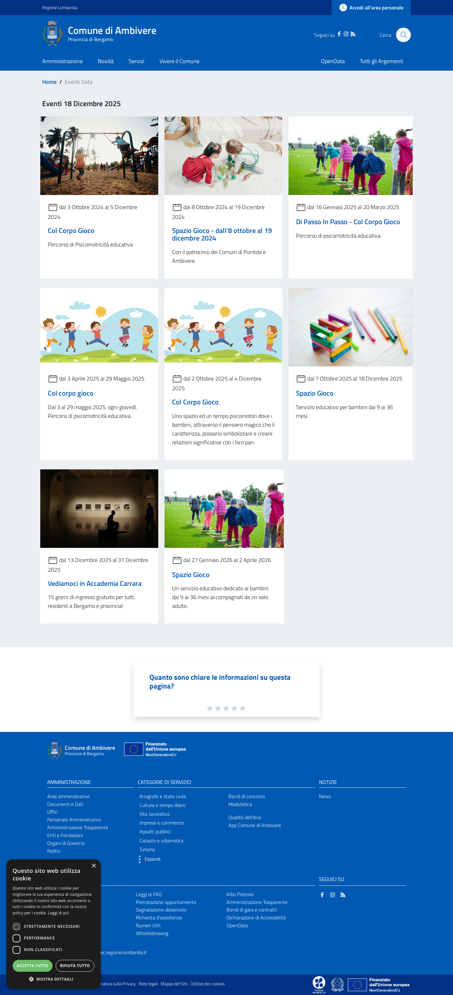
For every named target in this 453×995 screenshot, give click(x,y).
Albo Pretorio (240, 894)
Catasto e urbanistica (161, 840)
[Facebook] (338, 33)
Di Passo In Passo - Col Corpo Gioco (348, 222)
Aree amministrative (68, 796)
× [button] (93, 866)
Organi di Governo (66, 843)
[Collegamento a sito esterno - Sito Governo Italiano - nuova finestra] (338, 984)
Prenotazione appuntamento (166, 902)
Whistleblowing (152, 933)
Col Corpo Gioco (71, 230)
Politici (54, 851)
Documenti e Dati (65, 804)
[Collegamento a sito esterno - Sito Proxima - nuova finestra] (319, 984)
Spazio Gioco (314, 393)
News (325, 796)
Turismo (147, 849)
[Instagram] (345, 33)
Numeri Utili (148, 925)
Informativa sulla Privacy (113, 984)
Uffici (52, 811)
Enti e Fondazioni (65, 835)
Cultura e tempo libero (162, 805)
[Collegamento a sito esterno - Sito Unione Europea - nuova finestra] (154, 750)
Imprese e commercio (161, 822)
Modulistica (240, 804)
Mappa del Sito (174, 984)
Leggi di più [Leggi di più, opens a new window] (58, 913)
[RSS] (352, 33)
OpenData (237, 925)
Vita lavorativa (154, 814)
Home (49, 82)
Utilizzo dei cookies (208, 984)
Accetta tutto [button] (32, 965)
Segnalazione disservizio (161, 909)
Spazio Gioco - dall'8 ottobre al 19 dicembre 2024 (222, 234)
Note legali (148, 984)
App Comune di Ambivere (254, 825)
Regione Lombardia (59, 7)
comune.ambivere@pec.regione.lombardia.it (101, 952)
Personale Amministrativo (74, 819)
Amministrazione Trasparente (77, 827)
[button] (147, 859)
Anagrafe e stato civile (162, 796)
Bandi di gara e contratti (251, 909)
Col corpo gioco (70, 393)
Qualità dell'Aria (244, 817)
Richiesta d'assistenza (159, 917)
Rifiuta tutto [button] (75, 965)
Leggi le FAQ (149, 894)
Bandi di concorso (246, 796)
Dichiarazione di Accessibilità (256, 917)
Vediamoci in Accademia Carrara (95, 583)
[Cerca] (403, 34)
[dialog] (53, 924)
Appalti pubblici (155, 831)
